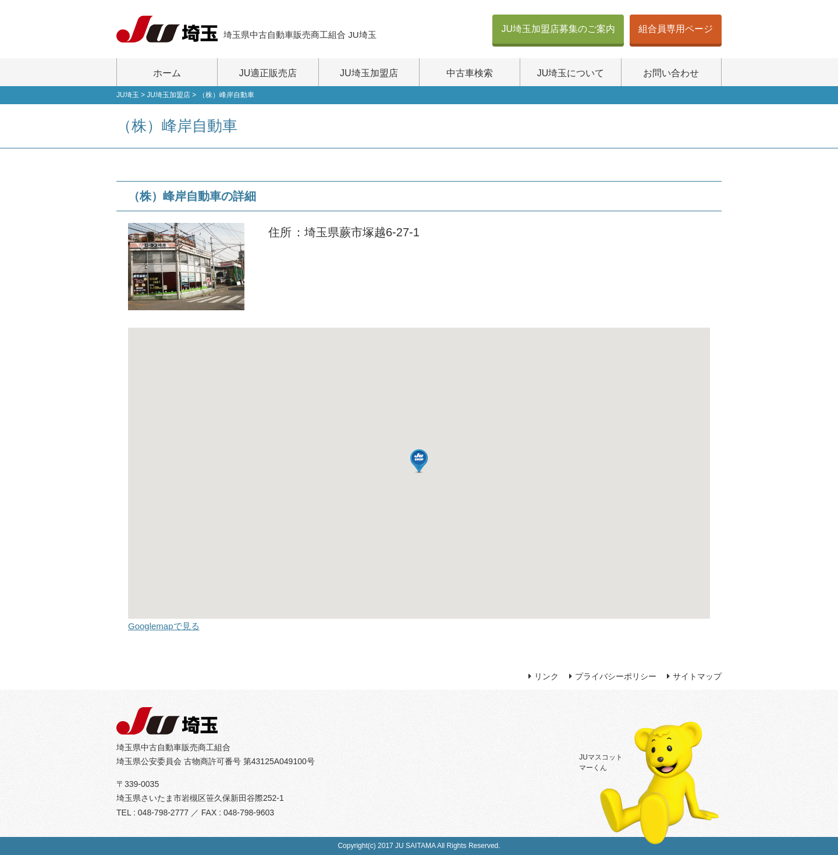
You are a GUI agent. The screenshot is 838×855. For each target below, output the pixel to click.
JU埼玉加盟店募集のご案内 (558, 29)
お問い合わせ (671, 73)
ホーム (167, 73)
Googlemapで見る (164, 626)
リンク (546, 676)
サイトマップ (697, 676)
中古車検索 (469, 73)
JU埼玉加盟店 (369, 73)
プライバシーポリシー (615, 676)
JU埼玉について (571, 73)
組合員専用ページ (675, 29)
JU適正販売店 (268, 73)
